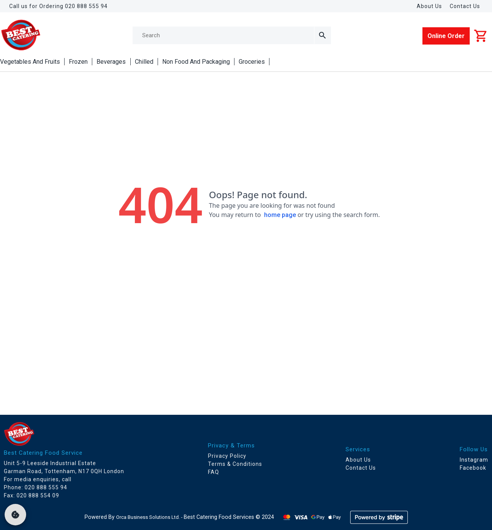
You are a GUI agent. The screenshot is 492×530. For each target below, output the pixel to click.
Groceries (252, 61)
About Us (429, 6)
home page (280, 215)
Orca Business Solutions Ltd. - (150, 517)
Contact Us (465, 6)
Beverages (111, 61)
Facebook (473, 468)
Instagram (474, 460)
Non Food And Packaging (196, 61)
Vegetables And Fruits (30, 61)
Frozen (78, 61)
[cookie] (15, 514)
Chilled (144, 61)
